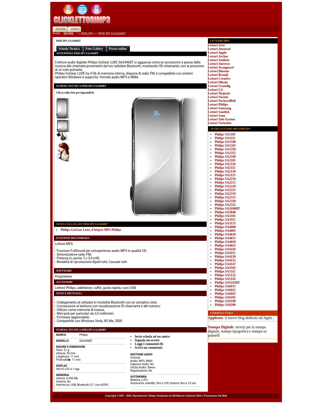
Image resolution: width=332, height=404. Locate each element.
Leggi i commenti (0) (149, 344)
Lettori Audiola (218, 60)
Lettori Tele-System (221, 119)
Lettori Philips (218, 104)
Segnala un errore (147, 340)
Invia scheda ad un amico (152, 336)
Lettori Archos (218, 56)
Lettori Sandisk (219, 112)
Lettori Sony (216, 115)
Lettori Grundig (219, 86)
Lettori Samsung (219, 108)
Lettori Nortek (218, 97)
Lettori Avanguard (221, 67)
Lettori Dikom (218, 82)
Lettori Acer (216, 45)
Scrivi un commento (149, 347)
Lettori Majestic (219, 93)
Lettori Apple (217, 52)
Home (68, 33)
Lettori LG (215, 89)
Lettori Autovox (219, 64)
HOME (61, 29)
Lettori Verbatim (219, 123)
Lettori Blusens (218, 71)
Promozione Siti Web (215, 396)
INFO (75, 29)
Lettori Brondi (218, 75)
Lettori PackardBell (222, 101)
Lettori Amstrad (219, 49)
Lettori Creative (219, 78)
